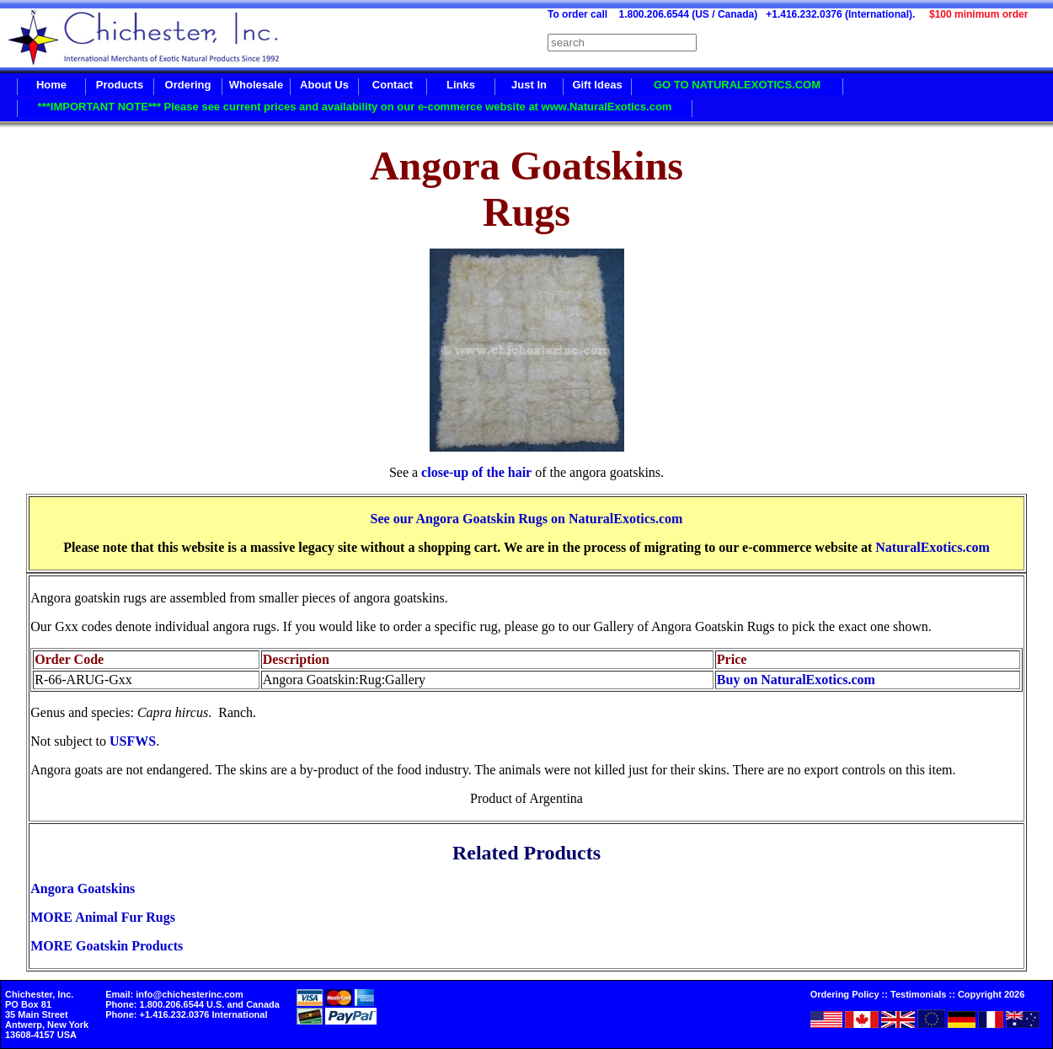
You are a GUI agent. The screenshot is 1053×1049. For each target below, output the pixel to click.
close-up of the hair (476, 472)
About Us (324, 84)
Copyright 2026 (991, 994)
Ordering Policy (844, 994)
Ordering (188, 84)
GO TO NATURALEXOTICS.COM (737, 84)
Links (460, 84)
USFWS (133, 741)
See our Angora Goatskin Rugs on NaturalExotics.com (527, 518)
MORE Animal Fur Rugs (102, 917)
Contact (392, 84)
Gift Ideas (597, 84)
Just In (529, 84)
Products (119, 84)
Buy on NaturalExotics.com (796, 679)
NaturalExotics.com (932, 547)
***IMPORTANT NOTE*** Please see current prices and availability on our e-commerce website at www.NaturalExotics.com (355, 106)
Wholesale (256, 84)
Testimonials (918, 994)
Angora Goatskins (82, 888)
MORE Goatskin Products (106, 946)
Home (51, 84)
